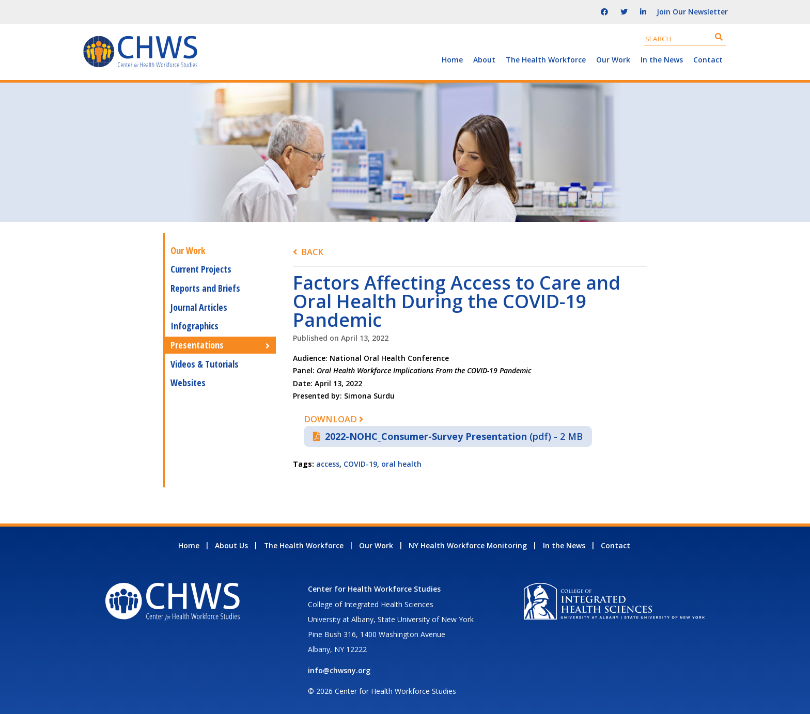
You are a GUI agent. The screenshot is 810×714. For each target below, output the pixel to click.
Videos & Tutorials (204, 364)
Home (452, 60)
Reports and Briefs (205, 288)
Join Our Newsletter (692, 12)
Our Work (613, 60)
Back (312, 252)
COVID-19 (360, 464)
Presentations (197, 345)
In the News (662, 60)
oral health (401, 464)
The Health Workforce (546, 60)
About (484, 60)
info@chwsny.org (339, 670)
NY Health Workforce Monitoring (468, 545)
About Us (231, 545)
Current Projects (200, 269)
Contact (708, 60)
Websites (188, 382)
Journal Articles (198, 307)
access (327, 464)
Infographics (194, 326)
